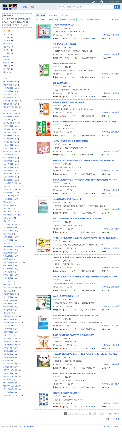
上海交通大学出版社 (12, 183)
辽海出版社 (9, 379)
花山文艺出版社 (11, 180)
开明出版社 (9, 284)
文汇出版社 (9, 281)
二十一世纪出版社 (11, 196)
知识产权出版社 (10, 253)
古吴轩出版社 (10, 155)
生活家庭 (8, 53)
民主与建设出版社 (11, 97)
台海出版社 (9, 110)
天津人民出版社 (10, 250)
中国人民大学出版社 (12, 113)
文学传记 (8, 37)
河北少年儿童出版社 (12, 316)
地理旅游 (7, 44)
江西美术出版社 (10, 307)
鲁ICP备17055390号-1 (28, 426)
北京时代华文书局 (11, 212)
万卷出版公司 (9, 218)
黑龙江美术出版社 (11, 294)
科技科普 (8, 69)
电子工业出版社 (10, 303)
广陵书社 (8, 326)
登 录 (118, 1)
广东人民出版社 (10, 272)
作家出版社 (9, 186)
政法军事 (8, 59)
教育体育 (7, 56)
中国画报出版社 (10, 199)
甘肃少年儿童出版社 (12, 386)
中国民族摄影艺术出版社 (13, 215)
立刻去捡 (110, 35)
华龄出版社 (9, 208)
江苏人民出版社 (10, 227)
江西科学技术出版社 (12, 370)
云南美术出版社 (10, 351)
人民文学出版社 (10, 329)
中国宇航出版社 (11, 139)
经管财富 (8, 63)
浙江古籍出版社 (10, 383)
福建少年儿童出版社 (12, 376)
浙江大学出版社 (11, 82)
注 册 (112, 1)
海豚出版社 (9, 132)
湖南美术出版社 (10, 319)
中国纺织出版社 (11, 85)
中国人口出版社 (11, 158)
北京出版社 (9, 234)
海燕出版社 (9, 335)
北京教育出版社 (11, 174)
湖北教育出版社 (11, 167)
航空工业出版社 (10, 275)
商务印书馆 (9, 202)
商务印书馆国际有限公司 (13, 246)
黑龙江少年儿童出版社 (13, 395)
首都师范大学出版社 (12, 345)
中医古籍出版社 (10, 392)
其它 (7, 72)
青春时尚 (8, 47)
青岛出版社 (9, 243)
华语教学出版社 (10, 310)
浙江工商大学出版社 (12, 338)
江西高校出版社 (11, 136)
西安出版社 (9, 291)
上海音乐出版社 (11, 91)
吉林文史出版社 (11, 145)
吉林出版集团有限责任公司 (14, 262)
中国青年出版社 (11, 161)
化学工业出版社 (11, 177)
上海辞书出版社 (10, 240)
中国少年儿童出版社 (12, 364)
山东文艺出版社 (10, 373)
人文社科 (8, 34)
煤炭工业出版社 (10, 265)
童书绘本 (8, 50)
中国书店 (8, 360)
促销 (25, 7)
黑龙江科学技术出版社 (13, 322)
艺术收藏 (8, 40)
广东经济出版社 (10, 348)
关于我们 (107, 426)
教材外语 (8, 66)
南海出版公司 (10, 170)
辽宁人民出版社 (10, 205)
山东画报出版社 (10, 237)
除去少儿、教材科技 (92, 19)
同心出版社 (9, 221)
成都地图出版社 (10, 332)
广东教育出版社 (10, 367)
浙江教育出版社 (10, 297)
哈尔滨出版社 (9, 259)
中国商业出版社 (10, 269)
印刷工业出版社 (11, 148)
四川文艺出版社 (10, 300)
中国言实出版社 (11, 126)
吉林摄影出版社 (11, 104)
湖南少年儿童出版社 (12, 107)
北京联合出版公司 (11, 123)
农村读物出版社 (10, 354)
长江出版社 (9, 313)
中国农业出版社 (11, 116)
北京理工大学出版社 (12, 189)
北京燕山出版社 (10, 357)
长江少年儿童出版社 (12, 224)
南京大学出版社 (11, 164)
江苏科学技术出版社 (12, 129)
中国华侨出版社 (11, 88)
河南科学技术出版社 (12, 341)
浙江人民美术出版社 (12, 389)
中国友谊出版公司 (11, 193)
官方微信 (116, 426)
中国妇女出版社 (10, 231)
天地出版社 (9, 120)
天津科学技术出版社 (12, 288)
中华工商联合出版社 (12, 101)
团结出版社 (9, 94)
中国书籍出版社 (10, 278)
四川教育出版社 (11, 142)
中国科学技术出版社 (12, 151)
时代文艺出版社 (10, 256)
